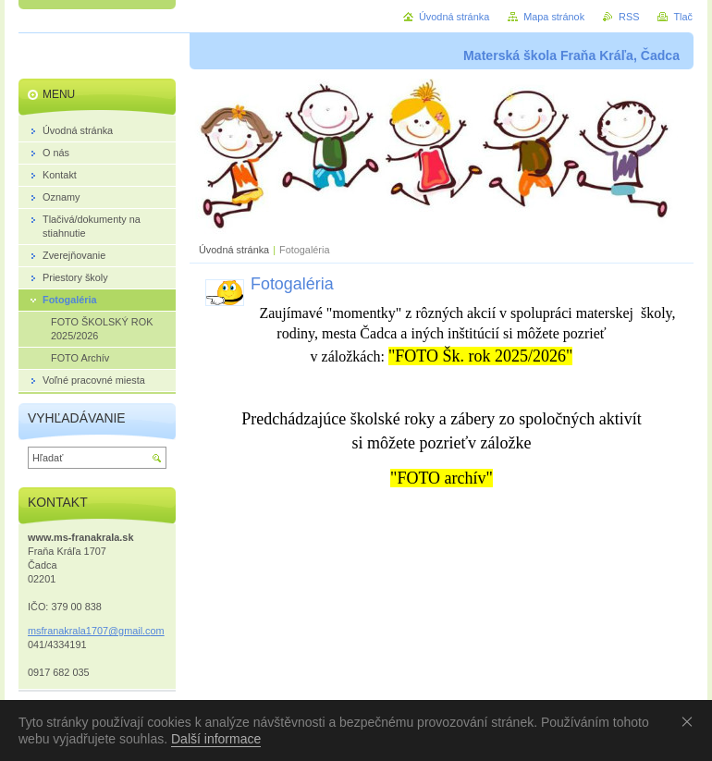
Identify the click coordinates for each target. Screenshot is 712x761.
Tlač (683, 16)
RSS (629, 16)
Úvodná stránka (234, 249)
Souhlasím (690, 721)
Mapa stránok (553, 16)
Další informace (216, 738)
